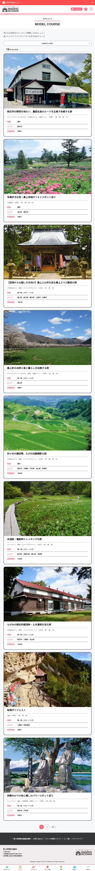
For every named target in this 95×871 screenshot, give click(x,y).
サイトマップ (77, 839)
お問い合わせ (38, 839)
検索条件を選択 (47, 43)
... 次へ (53, 827)
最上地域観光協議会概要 (22, 839)
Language (77, 9)
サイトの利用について (53, 839)
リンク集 (66, 839)
